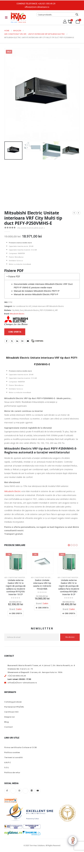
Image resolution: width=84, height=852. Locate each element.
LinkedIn (17, 341)
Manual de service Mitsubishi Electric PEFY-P (36, 294)
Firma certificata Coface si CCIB (20, 747)
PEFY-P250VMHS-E (47, 310)
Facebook (6, 341)
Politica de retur (12, 772)
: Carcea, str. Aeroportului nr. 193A (35, 672)
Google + (22, 341)
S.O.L (6, 767)
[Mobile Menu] (6, 17)
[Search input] (56, 14)
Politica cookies (12, 752)
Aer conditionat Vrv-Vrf (22, 306)
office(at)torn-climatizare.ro (37, 7)
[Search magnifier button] (77, 14)
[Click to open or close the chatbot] (72, 840)
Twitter (12, 341)
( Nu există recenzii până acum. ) (31, 227)
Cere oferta (16, 613)
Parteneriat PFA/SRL (14, 707)
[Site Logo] (18, 17)
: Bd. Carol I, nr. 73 (20, 669)
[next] (78, 213)
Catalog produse (13, 701)
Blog (6, 722)
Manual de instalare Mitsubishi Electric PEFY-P (36, 291)
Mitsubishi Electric (31, 310)
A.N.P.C (7, 762)
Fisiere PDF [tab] (13, 276)
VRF (56, 310)
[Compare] (69, 21)
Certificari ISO (11, 712)
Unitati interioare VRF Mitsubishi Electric (48, 306)
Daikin (19, 609)
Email (28, 341)
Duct (22, 310)
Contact (8, 727)
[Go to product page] (16, 563)
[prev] (74, 213)
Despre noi (9, 717)
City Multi (15, 310)
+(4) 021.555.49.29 (46, 3)
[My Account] (65, 21)
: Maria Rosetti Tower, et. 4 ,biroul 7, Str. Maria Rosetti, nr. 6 (41, 665)
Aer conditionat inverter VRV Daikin (18, 578)
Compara (39, 341)
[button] (69, 545)
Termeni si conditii (13, 757)
